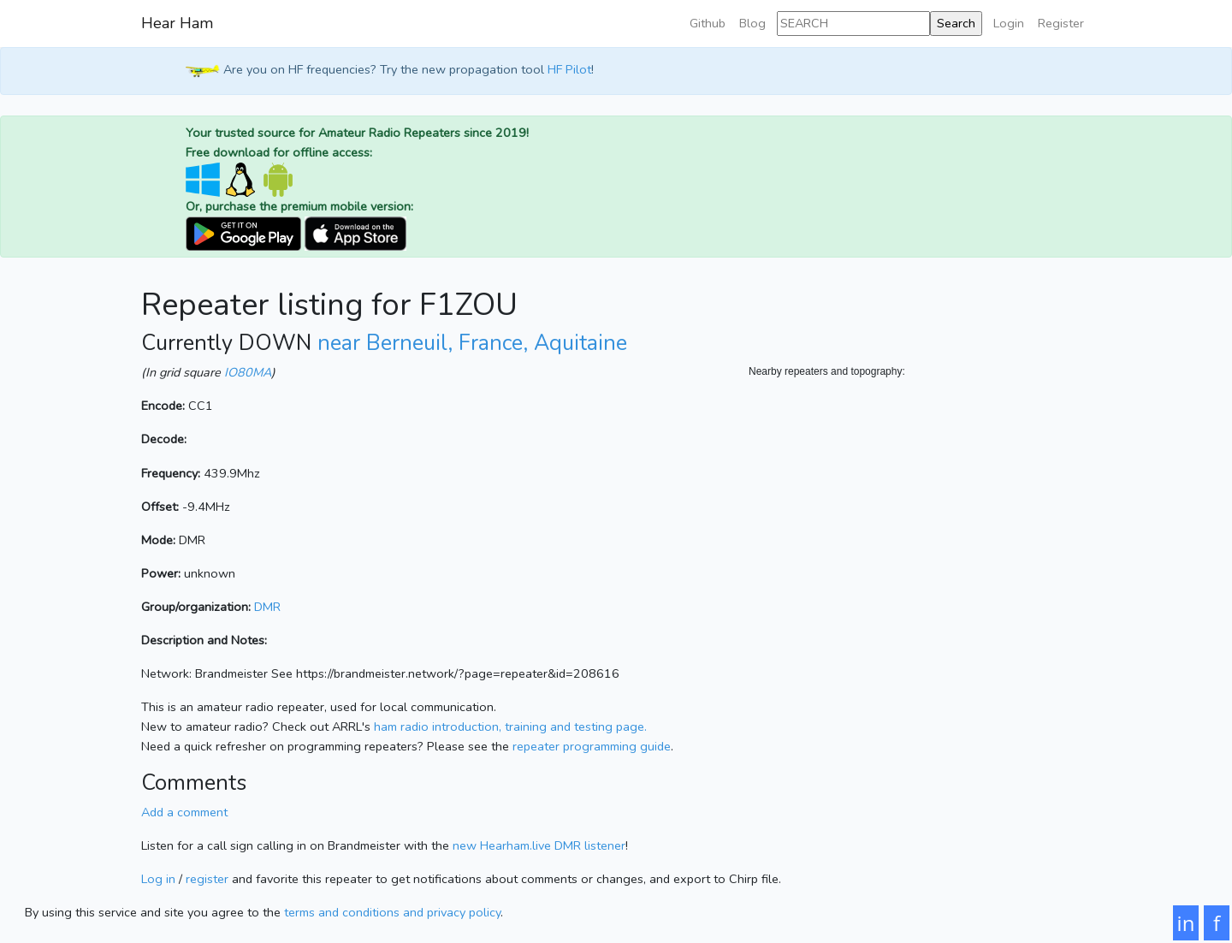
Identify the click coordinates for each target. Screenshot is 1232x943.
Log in (158, 878)
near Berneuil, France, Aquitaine (472, 343)
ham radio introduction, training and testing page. (510, 726)
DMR (267, 606)
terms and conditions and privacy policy (392, 912)
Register (1061, 23)
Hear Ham (177, 23)
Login (1008, 23)
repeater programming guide (591, 746)
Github (708, 23)
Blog (752, 23)
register (207, 878)
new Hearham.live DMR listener (539, 845)
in (1186, 923)
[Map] (920, 551)
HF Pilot (569, 70)
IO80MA (247, 372)
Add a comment (184, 812)
